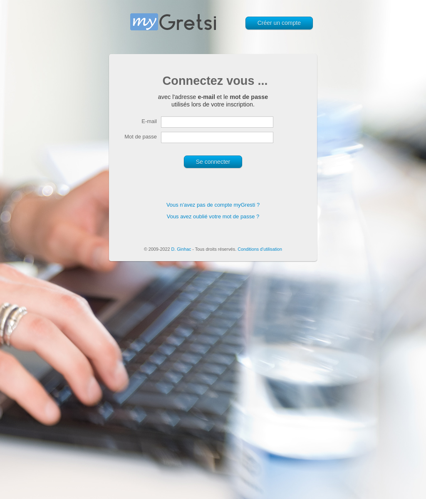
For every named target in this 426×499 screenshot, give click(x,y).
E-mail (149, 121)
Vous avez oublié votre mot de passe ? (213, 216)
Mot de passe (140, 136)
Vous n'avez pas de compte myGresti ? (213, 205)
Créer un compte (279, 23)
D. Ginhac (181, 249)
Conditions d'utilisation (260, 249)
